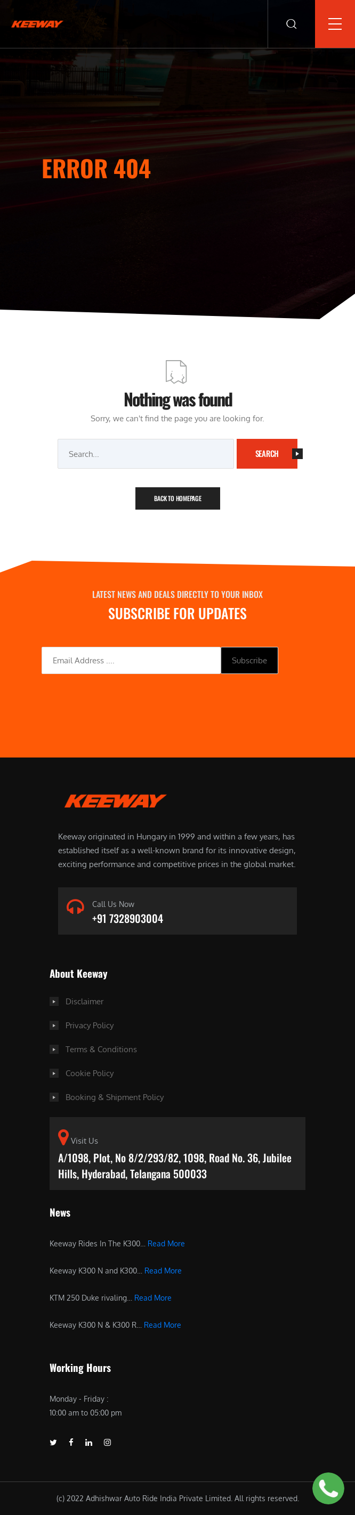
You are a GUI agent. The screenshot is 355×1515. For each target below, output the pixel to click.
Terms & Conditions (101, 1049)
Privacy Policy (90, 1025)
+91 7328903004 (127, 918)
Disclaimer (84, 1001)
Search (276, 453)
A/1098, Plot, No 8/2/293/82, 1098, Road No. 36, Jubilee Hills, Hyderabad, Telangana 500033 (175, 1165)
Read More (166, 1243)
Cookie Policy (90, 1073)
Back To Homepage (177, 498)
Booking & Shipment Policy (115, 1097)
